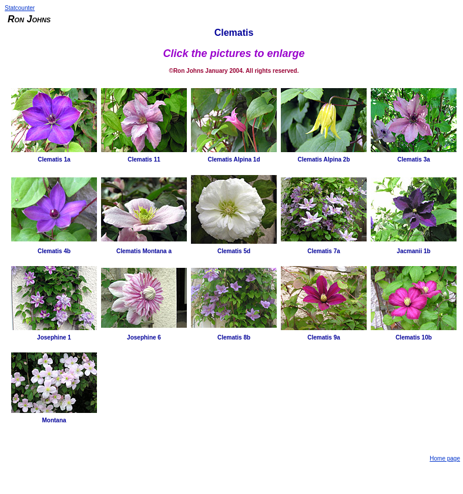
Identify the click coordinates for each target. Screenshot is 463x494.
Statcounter (20, 8)
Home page (445, 458)
